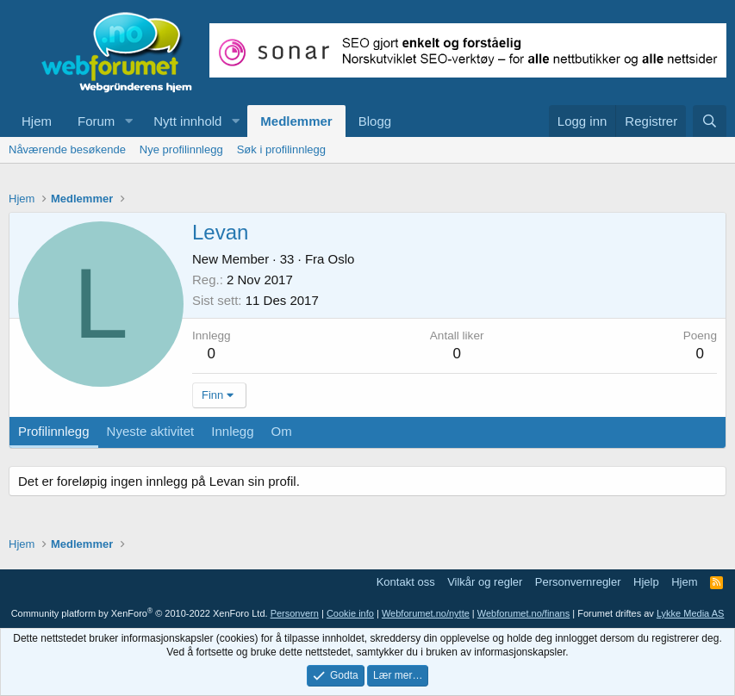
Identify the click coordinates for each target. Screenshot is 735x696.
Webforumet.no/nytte (426, 613)
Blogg (374, 121)
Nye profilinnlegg (181, 149)
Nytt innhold (187, 121)
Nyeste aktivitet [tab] (151, 431)
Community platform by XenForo (139, 613)
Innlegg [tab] (232, 431)
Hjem (37, 121)
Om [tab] (281, 431)
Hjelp (646, 581)
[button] (128, 121)
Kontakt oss (406, 581)
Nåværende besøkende (67, 149)
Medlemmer (296, 121)
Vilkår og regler (484, 581)
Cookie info (350, 613)
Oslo (341, 259)
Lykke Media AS (690, 613)
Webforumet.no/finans (523, 613)
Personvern (295, 613)
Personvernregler (578, 581)
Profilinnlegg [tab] (54, 431)
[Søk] (709, 121)
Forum (96, 121)
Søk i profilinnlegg (281, 149)
